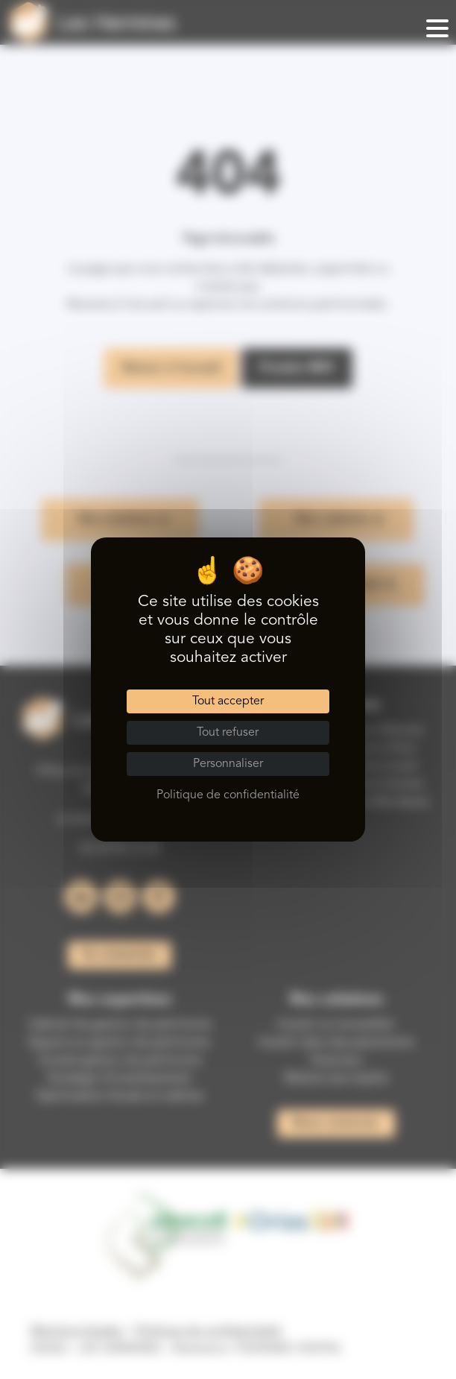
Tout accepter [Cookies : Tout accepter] (228, 701)
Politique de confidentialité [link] (228, 795)
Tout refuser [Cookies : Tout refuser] (228, 733)
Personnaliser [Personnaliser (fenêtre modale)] (228, 764)
